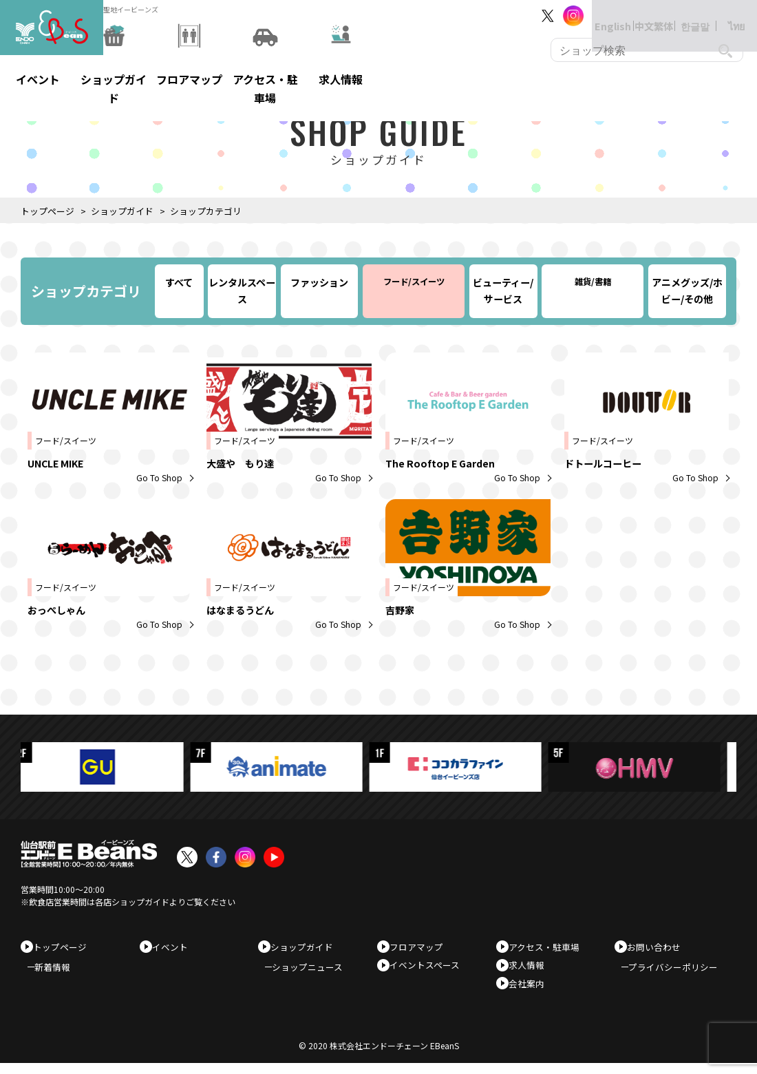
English (599, 15)
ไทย (723, 15)
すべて (179, 282)
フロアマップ (421, 947)
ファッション (319, 282)
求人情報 (531, 968)
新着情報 (59, 971)
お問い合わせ (658, 947)
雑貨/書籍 (593, 281)
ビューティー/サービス (503, 290)
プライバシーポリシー (680, 971)
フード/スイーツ (414, 281)
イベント (175, 947)
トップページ (47, 211)
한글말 (681, 15)
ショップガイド (122, 211)
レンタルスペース (242, 290)
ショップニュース (314, 971)
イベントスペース (429, 968)
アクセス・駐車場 (548, 947)
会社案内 (531, 990)
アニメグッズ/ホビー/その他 (687, 290)
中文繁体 (640, 15)
